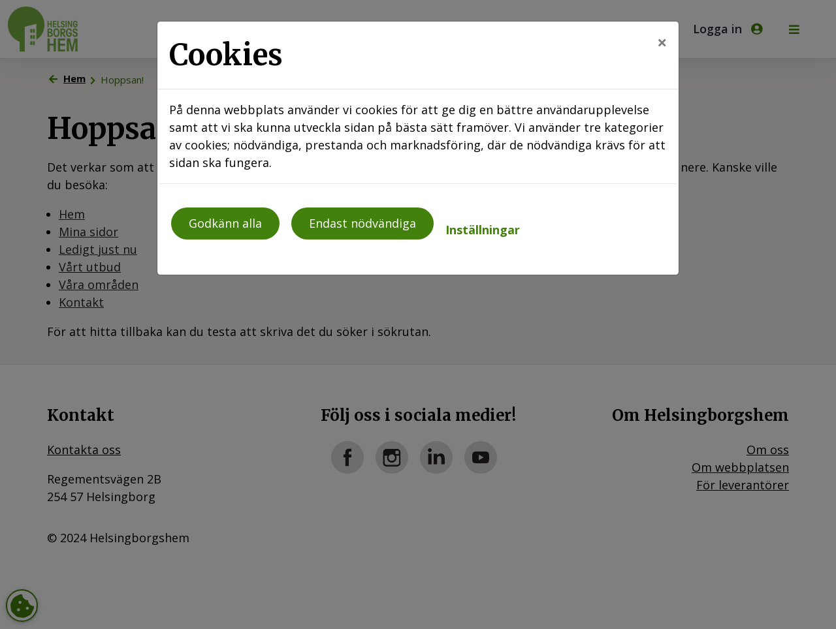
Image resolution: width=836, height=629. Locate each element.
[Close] (662, 42)
